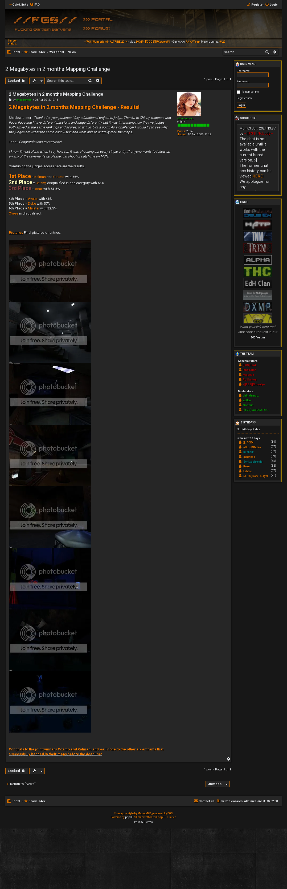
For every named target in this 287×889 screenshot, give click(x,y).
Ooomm (248, 405)
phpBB (129, 817)
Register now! (245, 98)
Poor (246, 466)
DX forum (258, 337)
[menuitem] (35, 5)
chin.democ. (185, 118)
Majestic (248, 374)
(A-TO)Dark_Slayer (255, 476)
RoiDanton (250, 379)
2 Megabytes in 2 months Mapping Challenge (57, 69)
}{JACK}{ (248, 442)
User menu (245, 64)
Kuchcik (248, 452)
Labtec (247, 471)
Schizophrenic (253, 461)
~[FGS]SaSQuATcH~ (256, 410)
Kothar (247, 400)
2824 (189, 131)
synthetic (249, 456)
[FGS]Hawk (250, 365)
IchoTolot (249, 370)
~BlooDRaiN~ (252, 447)
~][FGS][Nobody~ (258, 133)
